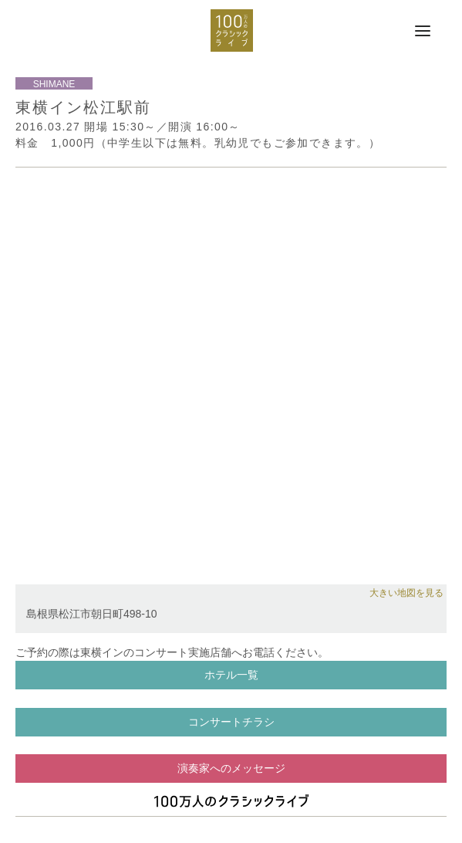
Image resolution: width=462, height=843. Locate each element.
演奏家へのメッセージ (231, 768)
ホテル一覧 (231, 675)
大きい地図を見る (406, 592)
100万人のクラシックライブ (232, 30)
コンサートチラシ (231, 722)
